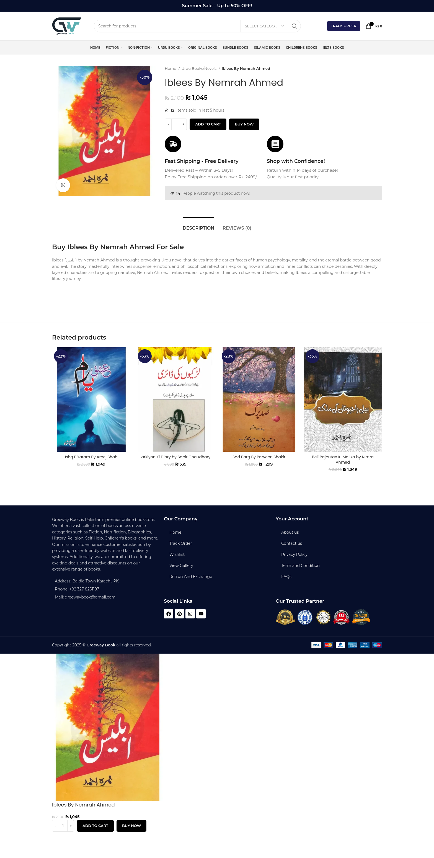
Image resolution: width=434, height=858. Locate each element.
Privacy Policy (294, 554)
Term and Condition (300, 565)
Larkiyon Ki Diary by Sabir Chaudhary (175, 457)
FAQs (286, 576)
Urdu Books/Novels (200, 68)
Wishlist (177, 554)
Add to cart (208, 124)
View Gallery (181, 565)
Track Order (343, 26)
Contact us (291, 543)
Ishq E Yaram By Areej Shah (91, 457)
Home (171, 68)
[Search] (197, 26)
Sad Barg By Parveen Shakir (258, 457)
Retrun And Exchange (190, 576)
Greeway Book (101, 645)
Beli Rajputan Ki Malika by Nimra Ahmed (343, 459)
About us (290, 532)
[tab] (198, 225)
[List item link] (105, 589)
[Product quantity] (176, 124)
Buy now (244, 124)
